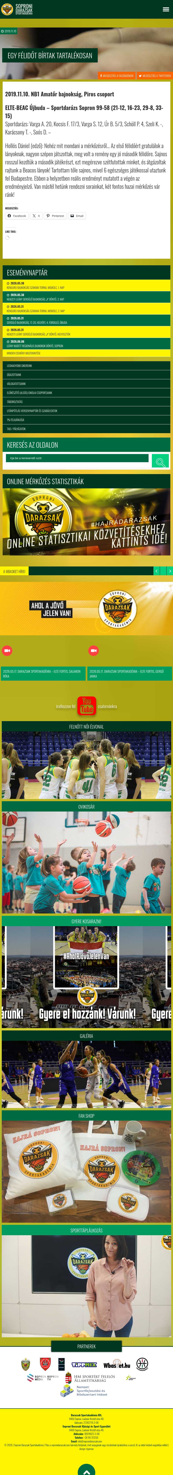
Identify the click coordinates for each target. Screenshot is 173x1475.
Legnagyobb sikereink (19, 365)
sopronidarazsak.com (60, 1445)
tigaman (90, 1449)
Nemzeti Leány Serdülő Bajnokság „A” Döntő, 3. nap (35, 297)
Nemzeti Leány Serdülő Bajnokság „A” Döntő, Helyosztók (38, 332)
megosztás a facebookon (116, 75)
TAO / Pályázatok (16, 429)
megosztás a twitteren (155, 75)
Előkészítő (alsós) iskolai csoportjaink (29, 392)
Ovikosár (86, 807)
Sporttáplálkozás (86, 1231)
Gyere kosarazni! (86, 921)
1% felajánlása (15, 420)
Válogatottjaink (16, 383)
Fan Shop (86, 1116)
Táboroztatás (15, 401)
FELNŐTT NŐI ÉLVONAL (86, 727)
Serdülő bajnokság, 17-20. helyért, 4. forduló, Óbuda (37, 320)
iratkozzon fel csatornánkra (86, 706)
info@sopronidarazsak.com (90, 1442)
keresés (160, 460)
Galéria (86, 1036)
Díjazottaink (14, 374)
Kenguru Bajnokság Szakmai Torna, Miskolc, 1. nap (35, 285)
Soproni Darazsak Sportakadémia (28, 1445)
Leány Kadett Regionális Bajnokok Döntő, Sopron (35, 343)
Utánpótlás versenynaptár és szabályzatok (32, 411)
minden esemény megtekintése (23, 353)
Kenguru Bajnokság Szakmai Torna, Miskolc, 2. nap (36, 308)
